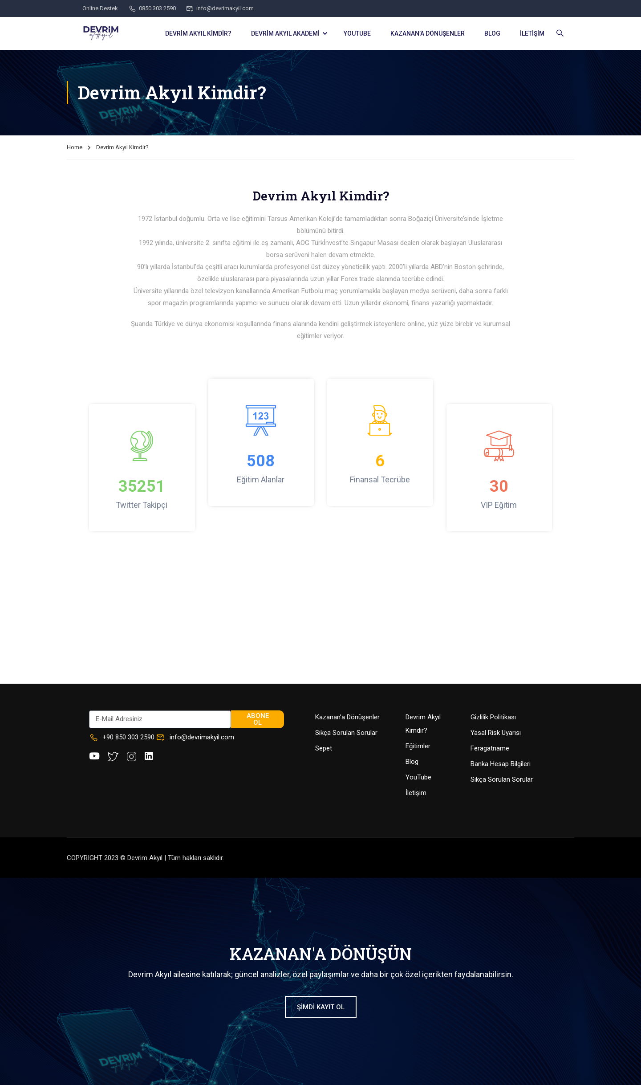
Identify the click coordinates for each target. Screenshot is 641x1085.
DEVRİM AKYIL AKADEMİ (285, 33)
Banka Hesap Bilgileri (501, 764)
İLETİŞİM (532, 33)
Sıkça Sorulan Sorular (346, 733)
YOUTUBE (357, 33)
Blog (412, 762)
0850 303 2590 (152, 8)
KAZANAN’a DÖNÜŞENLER (427, 33)
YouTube (418, 777)
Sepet (323, 748)
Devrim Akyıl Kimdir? (423, 723)
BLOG (492, 33)
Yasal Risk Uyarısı (496, 733)
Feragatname (490, 748)
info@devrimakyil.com (220, 8)
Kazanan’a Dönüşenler (347, 717)
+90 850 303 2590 (121, 737)
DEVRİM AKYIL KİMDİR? (198, 33)
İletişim (416, 793)
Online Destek (100, 8)
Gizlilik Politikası (493, 717)
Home (74, 147)
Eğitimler (418, 746)
